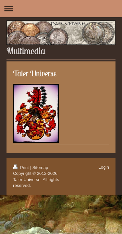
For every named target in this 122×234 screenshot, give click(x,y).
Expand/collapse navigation (61, 9)
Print (21, 167)
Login (104, 167)
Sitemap (40, 167)
